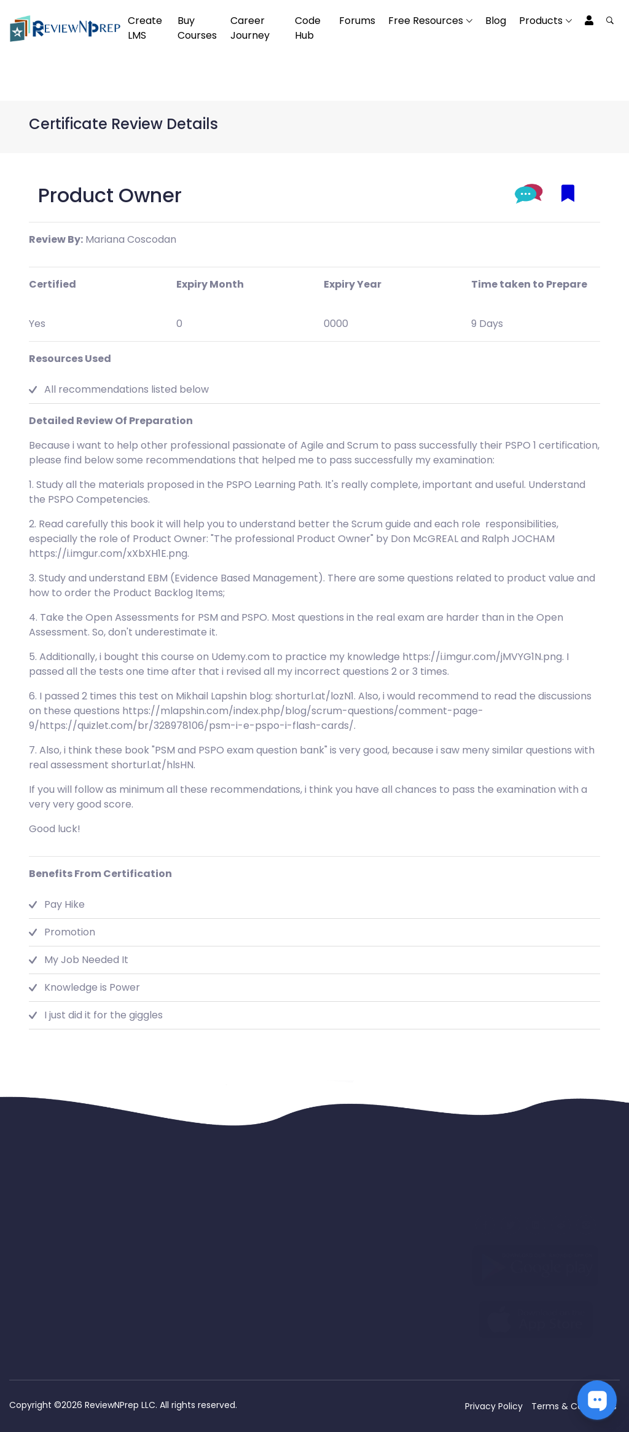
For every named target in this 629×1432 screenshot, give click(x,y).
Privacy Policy (494, 1406)
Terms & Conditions (574, 1406)
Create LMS (145, 28)
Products (541, 21)
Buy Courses (197, 28)
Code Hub (308, 28)
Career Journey (250, 28)
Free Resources (425, 21)
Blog (495, 21)
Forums (357, 21)
